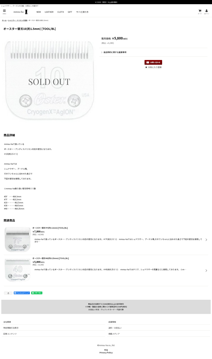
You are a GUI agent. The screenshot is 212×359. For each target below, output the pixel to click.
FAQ (106, 349)
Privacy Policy (106, 352)
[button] (4, 12)
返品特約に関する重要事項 (113, 52)
